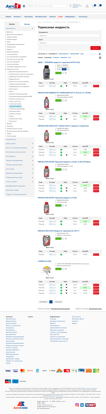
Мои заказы (29, 17)
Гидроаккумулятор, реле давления (19, 86)
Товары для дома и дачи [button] (14, 177)
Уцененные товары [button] (12, 190)
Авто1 (39, 22)
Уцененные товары (13, 359)
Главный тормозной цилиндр (17, 84)
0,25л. (64, 69)
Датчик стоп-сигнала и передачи (19, 81)
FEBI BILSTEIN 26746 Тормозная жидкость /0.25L (57, 198)
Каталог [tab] (12, 24)
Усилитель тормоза (15, 113)
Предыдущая (43, 301)
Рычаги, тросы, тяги (15, 101)
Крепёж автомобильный (15, 343)
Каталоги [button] (18, 17)
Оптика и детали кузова (14, 339)
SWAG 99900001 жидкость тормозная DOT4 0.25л (59, 62)
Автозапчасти (48, 22)
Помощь (53, 319)
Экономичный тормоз (15, 118)
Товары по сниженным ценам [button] (16, 194)
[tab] (19, 28)
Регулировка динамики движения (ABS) (20, 96)
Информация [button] (70, 17)
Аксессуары (10, 341)
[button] (32, 28)
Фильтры (9, 123)
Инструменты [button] (10, 156)
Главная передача (12, 37)
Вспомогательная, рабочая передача (17, 131)
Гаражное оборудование (15, 337)
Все (70, 57)
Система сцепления (13, 64)
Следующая (58, 301)
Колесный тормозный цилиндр (18, 94)
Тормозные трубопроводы (17, 109)
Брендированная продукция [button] (15, 186)
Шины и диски (11, 323)
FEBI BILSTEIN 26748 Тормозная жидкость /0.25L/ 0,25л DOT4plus (64, 162)
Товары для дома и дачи (15, 345)
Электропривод (11, 136)
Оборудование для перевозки (15, 44)
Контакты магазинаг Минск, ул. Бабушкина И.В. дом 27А (58, 332)
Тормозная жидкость (15, 106)
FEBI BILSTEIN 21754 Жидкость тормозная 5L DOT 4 (58, 231)
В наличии (56, 57)
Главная (8, 17)
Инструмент (13, 121)
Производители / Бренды (59, 339)
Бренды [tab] (27, 24)
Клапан (11, 91)
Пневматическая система (14, 128)
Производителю (64, 54)
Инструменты (11, 334)
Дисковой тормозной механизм (18, 71)
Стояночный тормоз (15, 104)
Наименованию (74, 54)
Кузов (8, 42)
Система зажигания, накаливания (16, 57)
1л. (68, 69)
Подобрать (95, 48)
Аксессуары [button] (10, 169)
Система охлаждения (13, 61)
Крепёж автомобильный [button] (14, 173)
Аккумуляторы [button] (11, 139)
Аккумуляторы (11, 321)
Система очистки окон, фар (15, 59)
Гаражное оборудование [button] (14, 160)
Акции (60, 17)
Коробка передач (12, 39)
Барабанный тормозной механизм (19, 76)
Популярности (53, 54)
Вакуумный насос (14, 79)
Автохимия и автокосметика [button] (16, 152)
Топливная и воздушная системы (16, 66)
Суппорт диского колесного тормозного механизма (21, 74)
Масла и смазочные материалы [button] (16, 148)
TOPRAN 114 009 (44, 261)
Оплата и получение (57, 337)
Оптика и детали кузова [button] (14, 165)
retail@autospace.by (47, 405)
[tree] (19, 84)
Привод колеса (11, 47)
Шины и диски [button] (11, 143)
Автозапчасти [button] (10, 28)
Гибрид (9, 133)
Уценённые (63, 57)
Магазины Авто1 (41, 17)
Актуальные (48, 57)
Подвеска (10, 49)
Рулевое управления (13, 52)
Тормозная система (13, 69)
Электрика (10, 126)
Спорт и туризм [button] (11, 182)
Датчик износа (13, 89)
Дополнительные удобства (15, 34)
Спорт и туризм (12, 348)
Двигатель (10, 32)
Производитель (43, 32)
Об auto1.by (83, 17)
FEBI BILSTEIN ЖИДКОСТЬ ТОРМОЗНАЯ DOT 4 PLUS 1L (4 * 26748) (64, 93)
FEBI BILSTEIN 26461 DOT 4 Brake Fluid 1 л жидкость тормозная (63, 126)
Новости (52, 17)
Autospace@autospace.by (57, 395)
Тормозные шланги (14, 111)
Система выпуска (12, 54)
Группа (41, 39)
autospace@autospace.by (91, 388)
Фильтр (11, 116)
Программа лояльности (58, 341)
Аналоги (58, 73)
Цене (82, 54)
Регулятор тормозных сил (16, 99)
